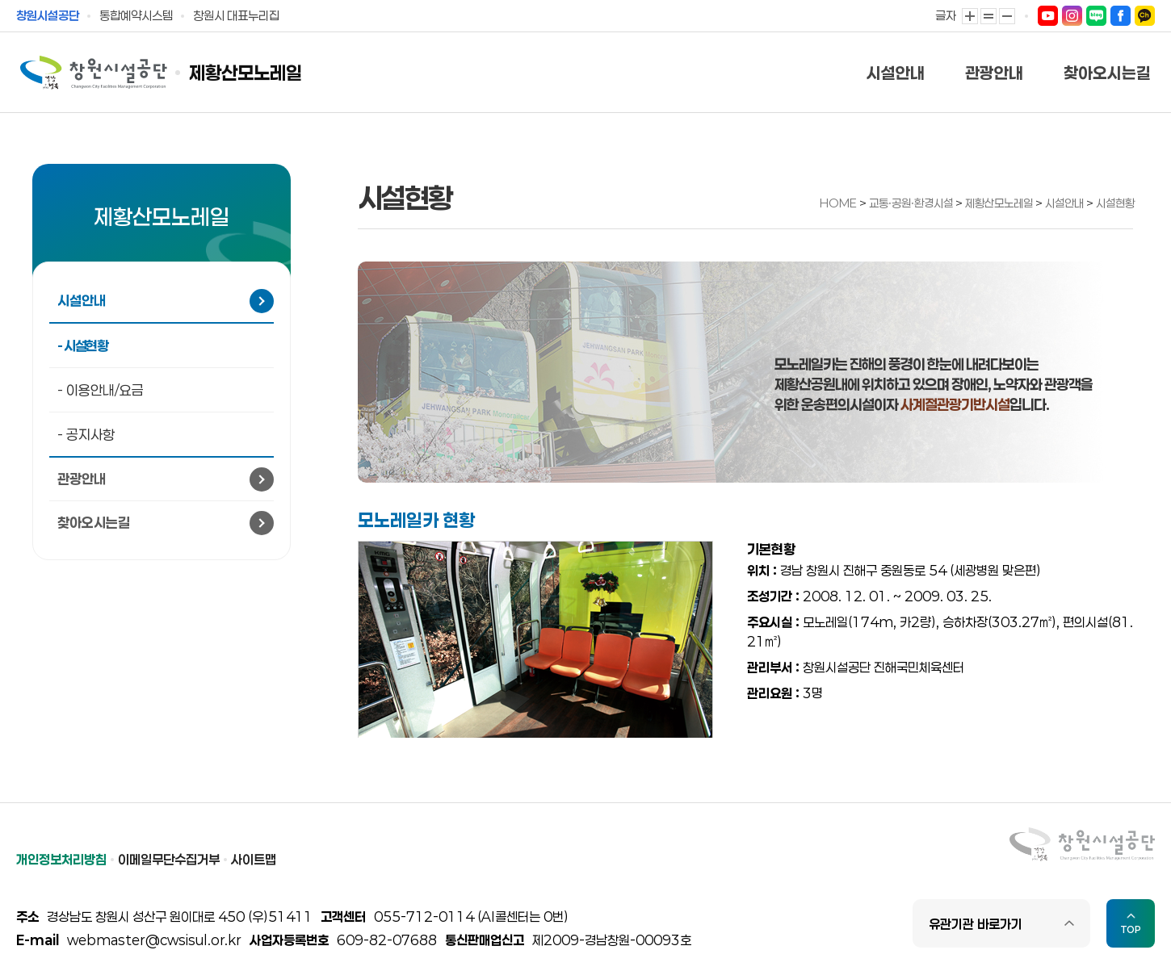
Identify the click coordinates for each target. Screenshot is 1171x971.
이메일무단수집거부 (169, 859)
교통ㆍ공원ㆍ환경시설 (912, 203)
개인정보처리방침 (61, 859)
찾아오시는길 (1107, 72)
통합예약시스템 (136, 15)
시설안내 (896, 72)
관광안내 (994, 72)
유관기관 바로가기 (975, 923)
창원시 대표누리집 (236, 15)
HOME (838, 203)
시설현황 (1115, 203)
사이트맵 (253, 859)
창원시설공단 (47, 15)
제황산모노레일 (245, 73)
